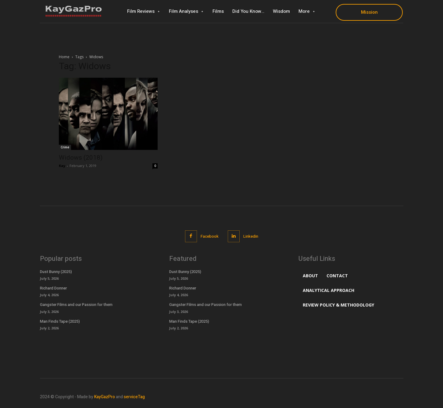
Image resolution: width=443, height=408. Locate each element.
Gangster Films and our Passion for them (76, 304)
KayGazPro (104, 397)
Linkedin (250, 236)
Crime (65, 147)
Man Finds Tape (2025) (60, 321)
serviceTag (134, 397)
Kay (62, 165)
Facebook (210, 236)
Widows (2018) (80, 157)
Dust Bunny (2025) (56, 272)
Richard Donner (53, 288)
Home (64, 56)
